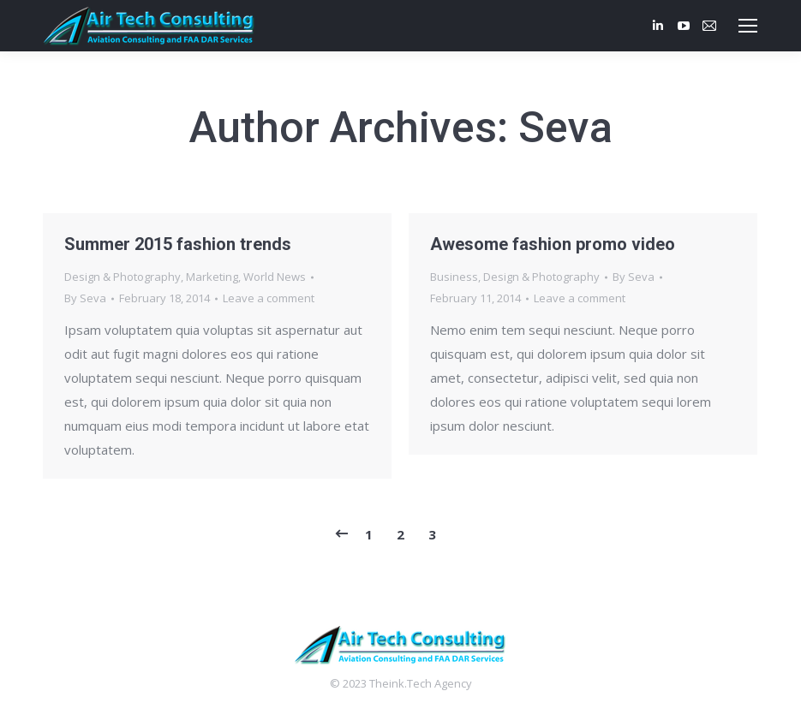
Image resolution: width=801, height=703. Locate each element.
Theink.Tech (400, 683)
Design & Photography (122, 276)
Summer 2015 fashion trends (177, 244)
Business (454, 276)
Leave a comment (268, 298)
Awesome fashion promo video (552, 244)
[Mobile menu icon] (748, 25)
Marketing (212, 276)
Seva (565, 127)
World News (274, 276)
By (85, 298)
